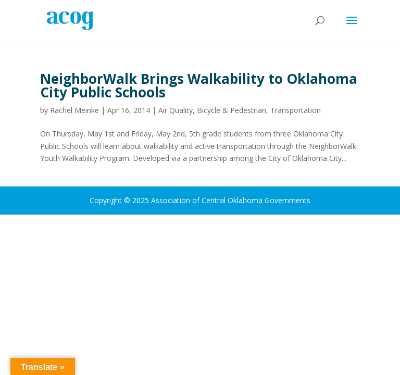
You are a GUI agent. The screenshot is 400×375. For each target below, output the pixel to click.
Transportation (295, 110)
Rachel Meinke (74, 110)
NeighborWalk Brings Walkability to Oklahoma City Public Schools (198, 85)
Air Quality (175, 110)
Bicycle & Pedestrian (231, 110)
